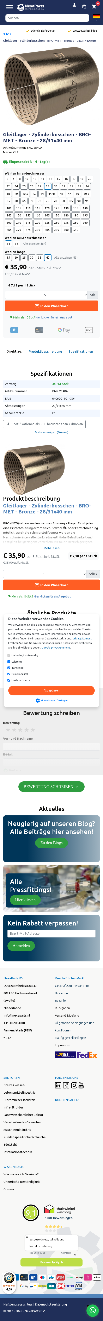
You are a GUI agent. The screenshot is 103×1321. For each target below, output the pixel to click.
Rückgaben (62, 1008)
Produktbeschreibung (45, 351)
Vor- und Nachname (18, 738)
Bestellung (62, 993)
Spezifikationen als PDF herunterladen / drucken (44, 424)
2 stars (14, 729)
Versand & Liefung (67, 1015)
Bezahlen (61, 1000)
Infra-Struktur (13, 1107)
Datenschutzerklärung (51, 1304)
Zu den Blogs (51, 843)
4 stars (27, 729)
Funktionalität (20, 673)
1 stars (8, 729)
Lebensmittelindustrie (20, 1092)
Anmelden (21, 945)
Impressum (62, 1045)
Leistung (17, 661)
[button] (96, 18)
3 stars (21, 729)
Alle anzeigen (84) (34, 243)
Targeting (18, 667)
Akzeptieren (52, 690)
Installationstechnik (18, 1152)
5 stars (33, 729)
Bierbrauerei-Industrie (20, 1100)
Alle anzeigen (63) (66, 257)
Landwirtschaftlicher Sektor (23, 1115)
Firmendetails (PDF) (18, 1030)
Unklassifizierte (21, 680)
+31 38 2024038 (14, 1023)
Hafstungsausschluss (18, 1304)
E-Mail (8, 754)
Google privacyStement (56, 647)
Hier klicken (25, 900)
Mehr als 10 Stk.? (41, 317)
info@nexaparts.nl (17, 1015)
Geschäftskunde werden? (72, 985)
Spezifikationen (81, 351)
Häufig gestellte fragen (70, 1037)
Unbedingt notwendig (25, 655)
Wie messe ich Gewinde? (21, 1174)
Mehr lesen (52, 548)
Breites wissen (14, 1085)
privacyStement (82, 638)
